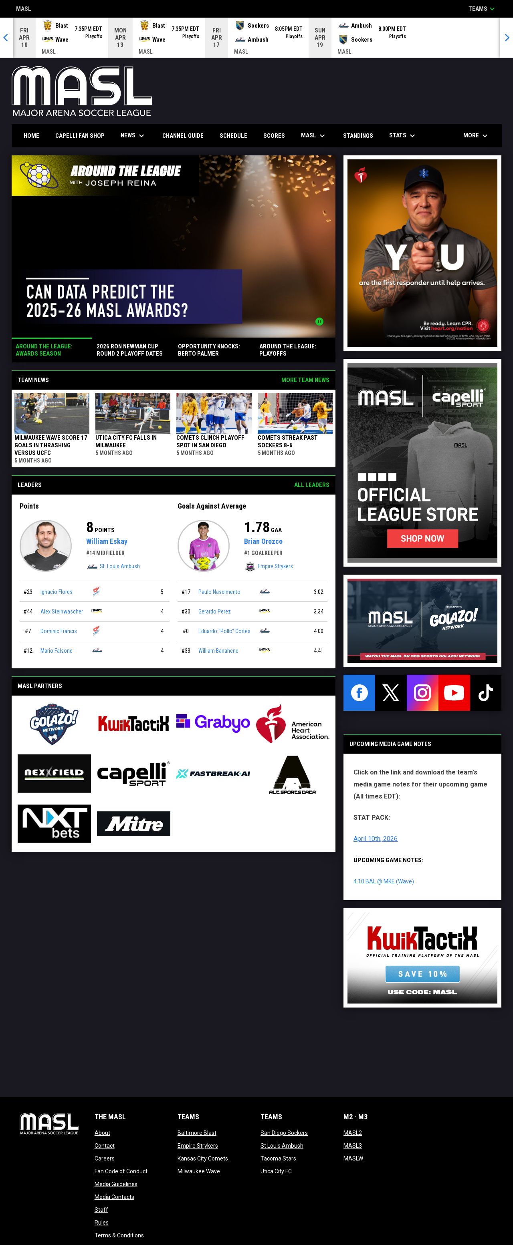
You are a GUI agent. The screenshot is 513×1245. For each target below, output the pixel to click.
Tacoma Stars (278, 1158)
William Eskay (106, 541)
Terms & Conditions (119, 1235)
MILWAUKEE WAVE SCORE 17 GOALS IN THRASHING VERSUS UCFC (50, 445)
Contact (105, 1145)
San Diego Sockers (284, 1133)
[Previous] (6, 38)
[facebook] (359, 693)
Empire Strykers (198, 1145)
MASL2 (352, 1133)
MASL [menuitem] (314, 136)
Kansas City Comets (203, 1158)
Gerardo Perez (214, 611)
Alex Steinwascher (61, 611)
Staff (101, 1210)
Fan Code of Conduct (121, 1171)
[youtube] (454, 693)
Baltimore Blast (197, 1133)
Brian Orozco (263, 541)
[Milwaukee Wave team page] (97, 611)
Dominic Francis (58, 631)
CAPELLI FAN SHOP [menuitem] (83, 135)
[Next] (506, 38)
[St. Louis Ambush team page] (97, 650)
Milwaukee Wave (199, 1171)
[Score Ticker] (256, 38)
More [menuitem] (476, 136)
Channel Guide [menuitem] (183, 135)
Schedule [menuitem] (233, 135)
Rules (102, 1222)
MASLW (353, 1158)
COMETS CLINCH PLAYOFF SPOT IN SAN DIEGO (210, 441)
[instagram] (422, 693)
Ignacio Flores (56, 592)
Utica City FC (276, 1171)
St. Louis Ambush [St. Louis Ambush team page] (113, 566)
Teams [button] (483, 9)
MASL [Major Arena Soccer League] (23, 9)
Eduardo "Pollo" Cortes (224, 631)
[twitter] (391, 693)
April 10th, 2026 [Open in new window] (375, 839)
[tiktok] (486, 693)
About (102, 1133)
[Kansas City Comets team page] (97, 591)
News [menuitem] (133, 136)
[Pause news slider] (319, 322)
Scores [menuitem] (274, 135)
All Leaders (311, 485)
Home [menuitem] (31, 135)
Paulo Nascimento (219, 592)
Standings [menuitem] (358, 135)
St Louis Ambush (282, 1145)
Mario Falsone (56, 651)
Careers (105, 1158)
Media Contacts (114, 1197)
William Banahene (218, 651)
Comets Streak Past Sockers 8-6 (288, 441)
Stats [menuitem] (403, 136)
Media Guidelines (116, 1184)
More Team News (305, 380)
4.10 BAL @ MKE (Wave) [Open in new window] (383, 881)
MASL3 (352, 1145)
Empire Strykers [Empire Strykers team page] (268, 566)
